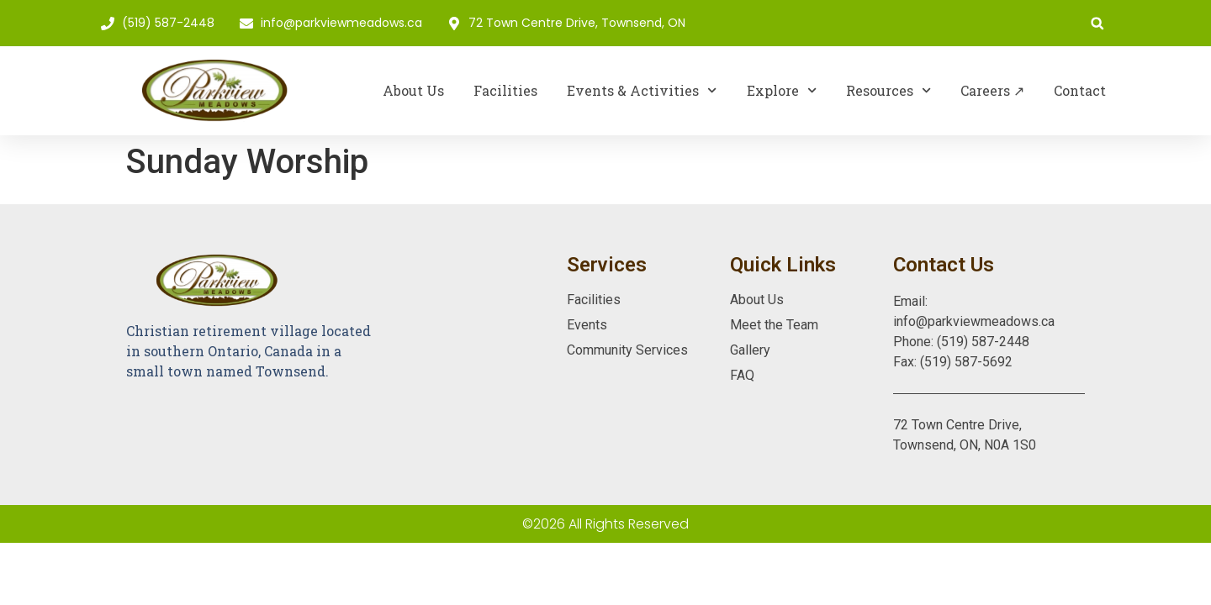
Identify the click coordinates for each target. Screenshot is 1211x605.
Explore (782, 90)
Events (587, 325)
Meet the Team (774, 325)
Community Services (627, 350)
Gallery (750, 350)
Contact (1080, 90)
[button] (1097, 23)
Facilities (505, 90)
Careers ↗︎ (992, 90)
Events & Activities (642, 90)
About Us (413, 90)
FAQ (742, 375)
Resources (888, 90)
